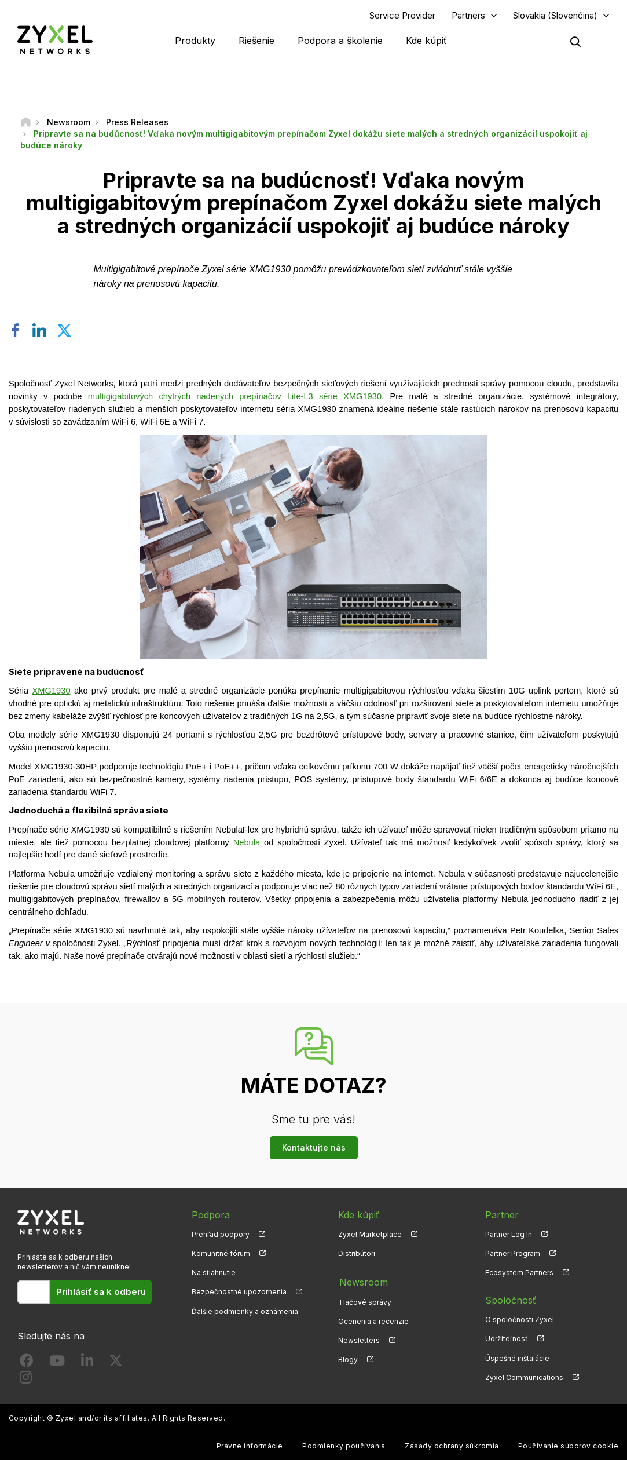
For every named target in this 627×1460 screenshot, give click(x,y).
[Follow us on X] (116, 1363)
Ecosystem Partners (519, 1273)
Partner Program (512, 1254)
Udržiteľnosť (506, 1339)
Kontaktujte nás (314, 1148)
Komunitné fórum (221, 1254)
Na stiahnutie (214, 1273)
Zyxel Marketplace (370, 1234)
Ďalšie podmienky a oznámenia (245, 1311)
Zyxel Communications (524, 1377)
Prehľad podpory (221, 1234)
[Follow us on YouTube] (57, 1363)
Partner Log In (508, 1234)
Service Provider (402, 15)
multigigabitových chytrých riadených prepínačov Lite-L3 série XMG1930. (236, 397)
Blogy (348, 1358)
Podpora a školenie (340, 40)
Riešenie (256, 40)
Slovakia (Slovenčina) (555, 15)
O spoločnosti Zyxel (519, 1320)
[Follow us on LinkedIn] (87, 1363)
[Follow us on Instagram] (26, 1380)
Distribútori (356, 1254)
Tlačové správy (364, 1301)
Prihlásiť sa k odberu (101, 1292)
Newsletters (359, 1339)
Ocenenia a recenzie (373, 1320)
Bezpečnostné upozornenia (239, 1292)
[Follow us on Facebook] (27, 1363)
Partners (468, 15)
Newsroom (362, 1281)
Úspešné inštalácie (517, 1358)
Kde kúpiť (426, 40)
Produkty (195, 40)
